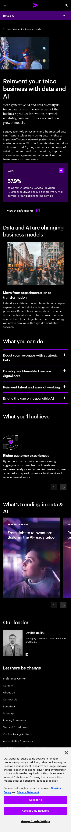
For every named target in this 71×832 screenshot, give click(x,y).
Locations (9, 706)
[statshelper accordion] (61, 170)
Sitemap (8, 713)
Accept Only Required (35, 811)
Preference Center (14, 678)
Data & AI (8, 15)
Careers (8, 685)
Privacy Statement (14, 720)
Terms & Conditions (15, 727)
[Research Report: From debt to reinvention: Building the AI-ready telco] (31, 558)
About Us (9, 692)
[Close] (66, 753)
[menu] (4, 5)
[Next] (63, 487)
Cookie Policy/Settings (17, 734)
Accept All (35, 800)
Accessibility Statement (18, 741)
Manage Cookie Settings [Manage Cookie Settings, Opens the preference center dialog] (35, 821)
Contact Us (10, 699)
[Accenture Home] (35, 5)
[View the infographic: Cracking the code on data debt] (24, 210)
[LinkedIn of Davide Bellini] (27, 654)
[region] (35, 789)
